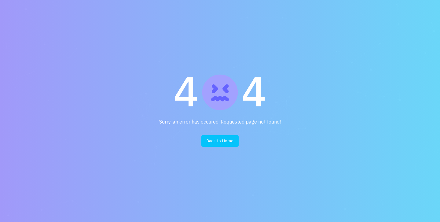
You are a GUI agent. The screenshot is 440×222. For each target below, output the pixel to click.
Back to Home (220, 140)
